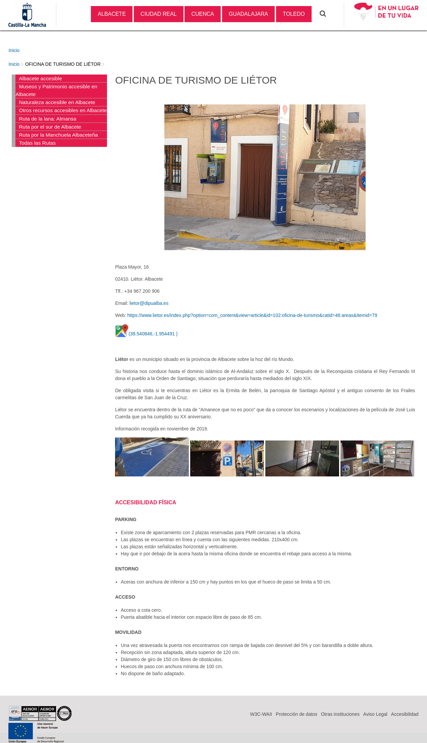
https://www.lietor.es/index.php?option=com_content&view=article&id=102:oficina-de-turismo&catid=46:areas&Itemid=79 (252, 315)
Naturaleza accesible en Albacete (57, 102)
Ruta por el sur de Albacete (50, 127)
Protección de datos (296, 714)
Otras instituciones (340, 714)
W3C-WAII (261, 714)
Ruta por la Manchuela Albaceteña (58, 135)
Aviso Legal (375, 714)
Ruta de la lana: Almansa (47, 119)
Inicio (13, 50)
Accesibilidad (405, 714)
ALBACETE (112, 14)
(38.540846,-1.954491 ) (152, 333)
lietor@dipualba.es (148, 303)
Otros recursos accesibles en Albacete (63, 110)
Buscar (327, 13)
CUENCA (202, 14)
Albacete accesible (40, 78)
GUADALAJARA (248, 14)
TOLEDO (294, 14)
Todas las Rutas (37, 143)
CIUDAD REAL (159, 14)
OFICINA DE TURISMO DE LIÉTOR (63, 64)
